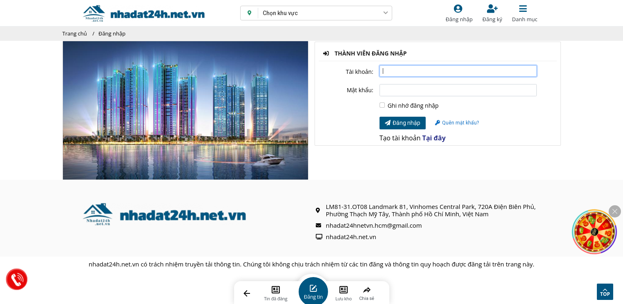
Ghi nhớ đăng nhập (413, 105)
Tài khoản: (359, 71)
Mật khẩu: (360, 90)
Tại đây (434, 137)
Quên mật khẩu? (457, 122)
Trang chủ (75, 33)
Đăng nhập (111, 33)
